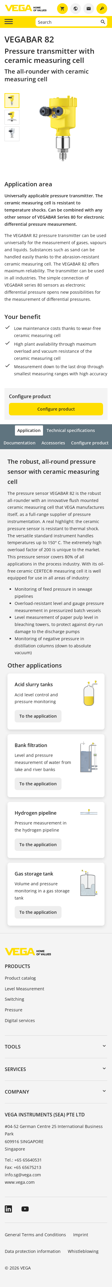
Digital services (20, 1020)
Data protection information (33, 1251)
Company (17, 1092)
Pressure (13, 1010)
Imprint (80, 1234)
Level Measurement (24, 989)
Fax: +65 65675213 (23, 1167)
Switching (14, 999)
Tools (13, 1046)
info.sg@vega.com (23, 1175)
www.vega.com (20, 1182)
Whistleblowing (83, 1251)
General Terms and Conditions (35, 1234)
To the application (38, 716)
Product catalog (20, 978)
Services (15, 1069)
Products (17, 966)
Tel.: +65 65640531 (23, 1160)
